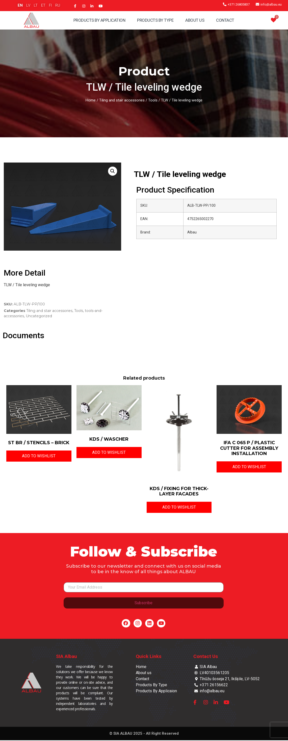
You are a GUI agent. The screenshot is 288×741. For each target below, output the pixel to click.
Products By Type (155, 20)
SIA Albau (66, 657)
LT (36, 5)
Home (91, 100)
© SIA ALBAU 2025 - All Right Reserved (144, 734)
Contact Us (205, 657)
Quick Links (148, 657)
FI (50, 5)
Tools (153, 100)
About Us (194, 20)
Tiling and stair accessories (122, 100)
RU (57, 5)
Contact (225, 20)
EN (20, 5)
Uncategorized (39, 316)
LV (28, 5)
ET (43, 5)
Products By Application (99, 20)
